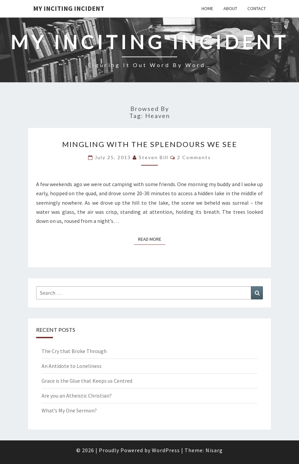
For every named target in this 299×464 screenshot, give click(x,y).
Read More (151, 238)
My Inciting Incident (68, 8)
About (230, 8)
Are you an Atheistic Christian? (77, 395)
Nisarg (214, 450)
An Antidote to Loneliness (72, 365)
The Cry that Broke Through (74, 351)
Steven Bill (153, 157)
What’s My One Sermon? (69, 410)
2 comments (194, 157)
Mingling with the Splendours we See (149, 144)
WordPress (166, 450)
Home (207, 8)
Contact (256, 8)
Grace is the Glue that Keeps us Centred (87, 380)
